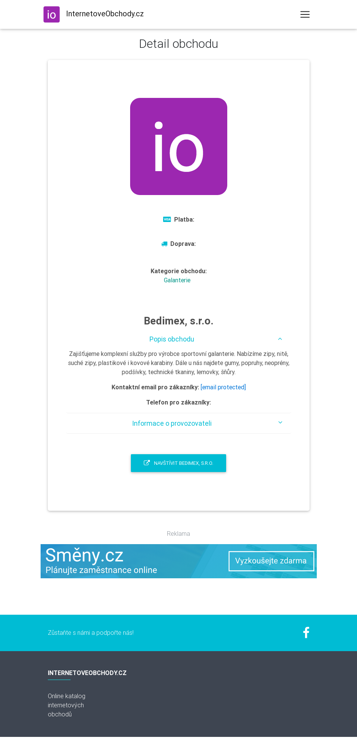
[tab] (178, 339)
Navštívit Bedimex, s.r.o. (178, 463)
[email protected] (223, 387)
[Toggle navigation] (305, 14)
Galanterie (177, 280)
